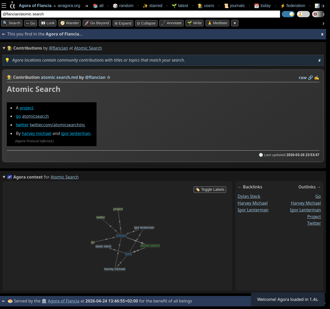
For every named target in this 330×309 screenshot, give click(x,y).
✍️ (316, 77)
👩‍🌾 (9, 77)
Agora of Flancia (64, 301)
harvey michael (36, 133)
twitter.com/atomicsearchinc (57, 125)
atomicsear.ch (35, 116)
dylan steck (249, 196)
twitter (22, 125)
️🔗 (310, 77)
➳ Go (30, 23)
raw (303, 77)
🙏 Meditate (217, 23)
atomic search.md (59, 77)
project (26, 108)
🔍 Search (12, 23)
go (18, 116)
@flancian (58, 48)
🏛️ (44, 301)
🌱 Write (194, 23)
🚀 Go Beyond (97, 23)
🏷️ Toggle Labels (209, 189)
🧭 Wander (69, 23)
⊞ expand (123, 23)
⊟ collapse (146, 23)
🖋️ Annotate (171, 23)
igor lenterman (76, 133)
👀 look (48, 23)
